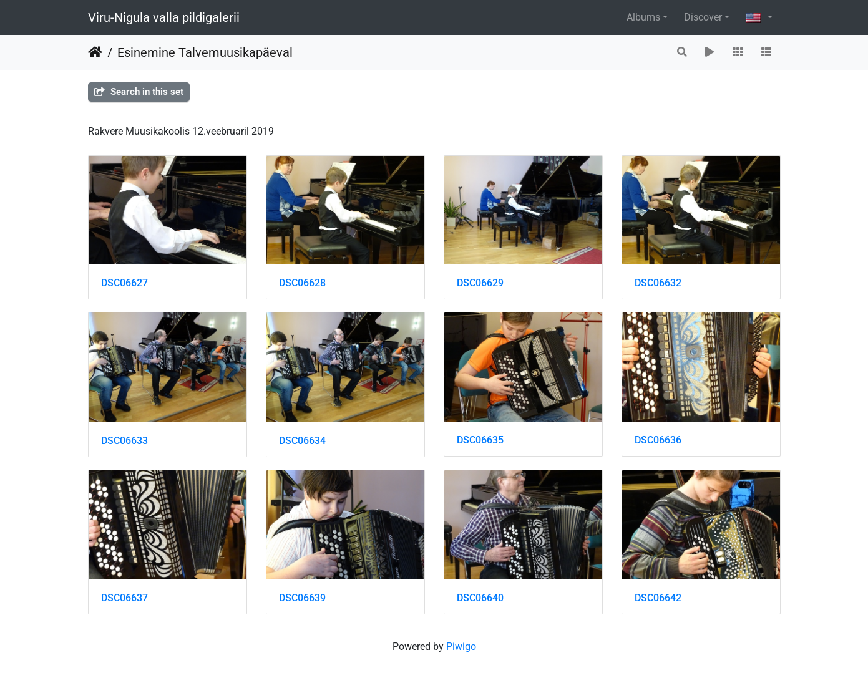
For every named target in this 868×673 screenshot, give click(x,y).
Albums (643, 17)
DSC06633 (124, 441)
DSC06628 (302, 283)
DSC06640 (480, 598)
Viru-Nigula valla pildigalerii (164, 17)
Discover (703, 17)
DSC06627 (124, 283)
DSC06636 (658, 440)
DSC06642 (658, 598)
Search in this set (138, 91)
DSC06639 (302, 598)
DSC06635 (480, 440)
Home (95, 52)
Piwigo (461, 646)
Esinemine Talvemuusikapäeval (205, 52)
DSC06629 (480, 283)
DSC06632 (658, 283)
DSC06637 (124, 598)
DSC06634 (302, 441)
